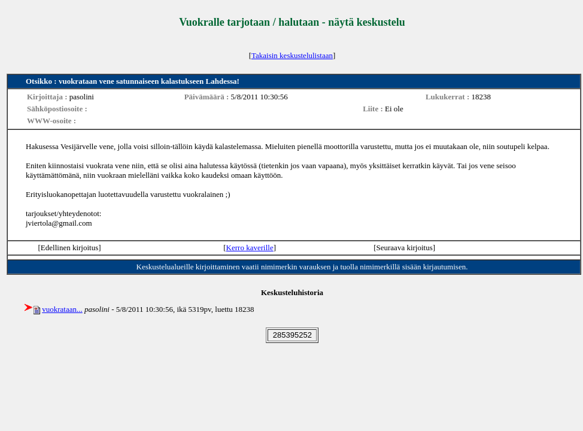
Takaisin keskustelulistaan (292, 55)
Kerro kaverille (250, 247)
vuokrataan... (62, 309)
